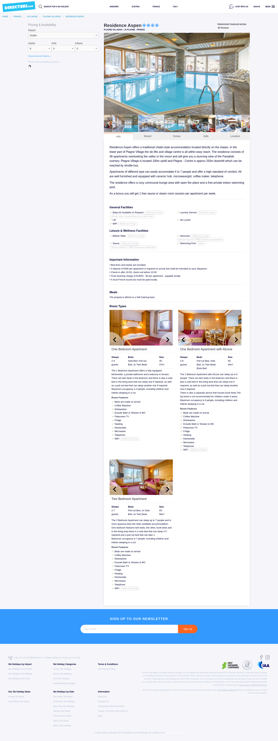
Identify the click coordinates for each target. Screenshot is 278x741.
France (156, 7)
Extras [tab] (176, 136)
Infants (78, 43)
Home (5, 17)
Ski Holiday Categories (64, 664)
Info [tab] (118, 136)
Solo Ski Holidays (61, 678)
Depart (32, 30)
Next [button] (244, 74)
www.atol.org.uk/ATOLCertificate (253, 685)
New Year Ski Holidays (64, 706)
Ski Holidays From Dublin (20, 669)
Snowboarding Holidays (64, 683)
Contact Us (103, 701)
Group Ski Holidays (62, 669)
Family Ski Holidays (62, 674)
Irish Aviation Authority (226, 690)
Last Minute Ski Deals (18, 701)
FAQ (78, 657)
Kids (54, 43)
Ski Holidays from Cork (19, 678)
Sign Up (187, 629)
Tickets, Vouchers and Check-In (113, 711)
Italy (175, 7)
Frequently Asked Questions (111, 706)
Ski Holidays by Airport (20, 664)
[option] (177, 74)
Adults (31, 43)
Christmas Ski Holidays (64, 701)
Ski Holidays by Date (63, 691)
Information (104, 691)
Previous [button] (109, 74)
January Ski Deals (61, 711)
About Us (102, 696)
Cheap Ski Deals (16, 696)
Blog (100, 716)
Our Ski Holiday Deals (19, 691)
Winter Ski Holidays (62, 725)
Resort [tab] (147, 136)
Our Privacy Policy (106, 669)
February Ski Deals (62, 716)
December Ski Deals (63, 696)
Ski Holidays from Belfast (20, 674)
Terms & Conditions (108, 664)
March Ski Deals (61, 721)
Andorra (114, 7)
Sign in (257, 7)
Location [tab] (235, 136)
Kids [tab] (206, 136)
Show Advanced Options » (39, 56)
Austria (136, 7)
